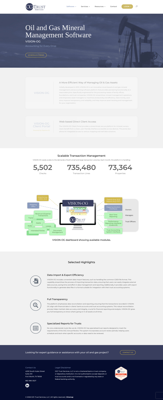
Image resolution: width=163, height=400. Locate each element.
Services (84, 6)
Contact (113, 6)
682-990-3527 (30, 381)
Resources (99, 6)
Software (70, 6)
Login (126, 6)
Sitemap (69, 397)
